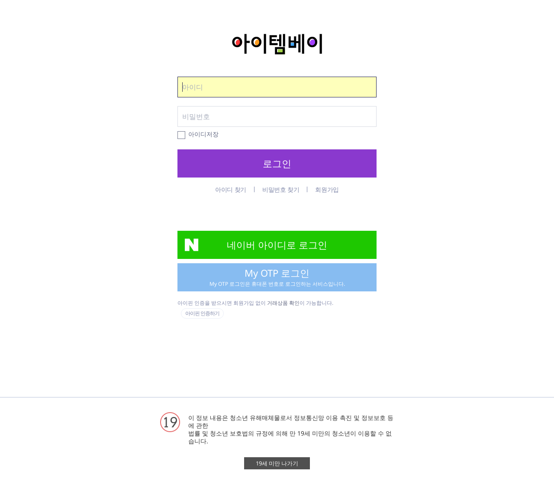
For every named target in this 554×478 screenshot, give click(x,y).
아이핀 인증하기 (202, 313)
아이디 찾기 (230, 189)
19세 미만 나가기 (277, 463)
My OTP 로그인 (277, 276)
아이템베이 (277, 44)
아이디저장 (203, 134)
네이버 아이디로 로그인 (277, 244)
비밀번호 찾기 (281, 189)
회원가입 (327, 189)
